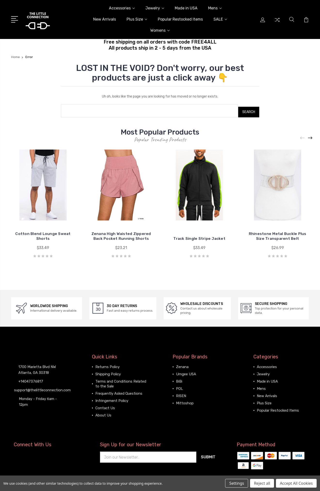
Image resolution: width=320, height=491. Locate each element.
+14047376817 (30, 378)
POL (179, 386)
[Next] (310, 135)
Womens (160, 30)
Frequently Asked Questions (118, 391)
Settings (236, 483)
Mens (215, 8)
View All (183, 408)
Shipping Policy (108, 371)
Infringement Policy (111, 398)
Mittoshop (185, 400)
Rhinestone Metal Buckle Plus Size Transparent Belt (277, 233)
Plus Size (137, 19)
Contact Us (105, 405)
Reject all (262, 483)
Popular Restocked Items (180, 19)
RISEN (181, 393)
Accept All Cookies (296, 483)
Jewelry (154, 8)
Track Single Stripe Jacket (199, 236)
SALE (220, 19)
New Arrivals (104, 19)
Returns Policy (107, 364)
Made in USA (186, 8)
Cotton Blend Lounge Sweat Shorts (43, 233)
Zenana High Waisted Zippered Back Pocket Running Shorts (121, 231)
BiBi (179, 379)
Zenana (182, 364)
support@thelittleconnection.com (42, 387)
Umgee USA (186, 371)
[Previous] (302, 135)
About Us (103, 412)
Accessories (122, 8)
